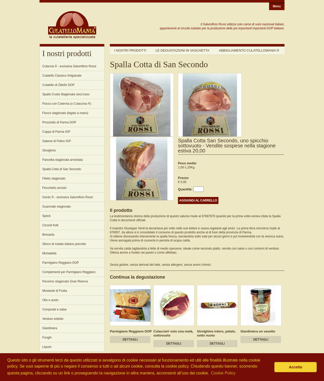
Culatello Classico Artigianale (62, 75)
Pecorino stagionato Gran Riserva (65, 281)
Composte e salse (54, 309)
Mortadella (49, 253)
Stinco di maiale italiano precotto (64, 244)
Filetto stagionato (53, 178)
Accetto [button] (295, 367)
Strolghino (49, 150)
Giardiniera (49, 328)
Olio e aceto (50, 300)
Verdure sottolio (52, 319)
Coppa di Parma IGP (56, 131)
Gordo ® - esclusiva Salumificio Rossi (67, 197)
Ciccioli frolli (50, 225)
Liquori (46, 347)
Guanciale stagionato (56, 206)
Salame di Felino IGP (56, 141)
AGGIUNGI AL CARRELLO (198, 200)
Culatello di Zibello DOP (58, 85)
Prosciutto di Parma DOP (59, 122)
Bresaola (48, 234)
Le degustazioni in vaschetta (182, 50)
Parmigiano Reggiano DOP (60, 262)
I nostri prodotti (130, 50)
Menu (277, 6)
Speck (46, 216)
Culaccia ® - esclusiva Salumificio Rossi (69, 66)
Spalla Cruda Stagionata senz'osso (65, 94)
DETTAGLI (130, 339)
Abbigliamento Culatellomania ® (249, 50)
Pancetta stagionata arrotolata (62, 160)
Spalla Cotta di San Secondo (61, 169)
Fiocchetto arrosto (54, 188)
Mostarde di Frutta (54, 291)
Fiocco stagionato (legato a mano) (65, 113)
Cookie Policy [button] (223, 373)
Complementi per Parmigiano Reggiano (68, 272)
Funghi (47, 337)
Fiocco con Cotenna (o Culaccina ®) (66, 103)
